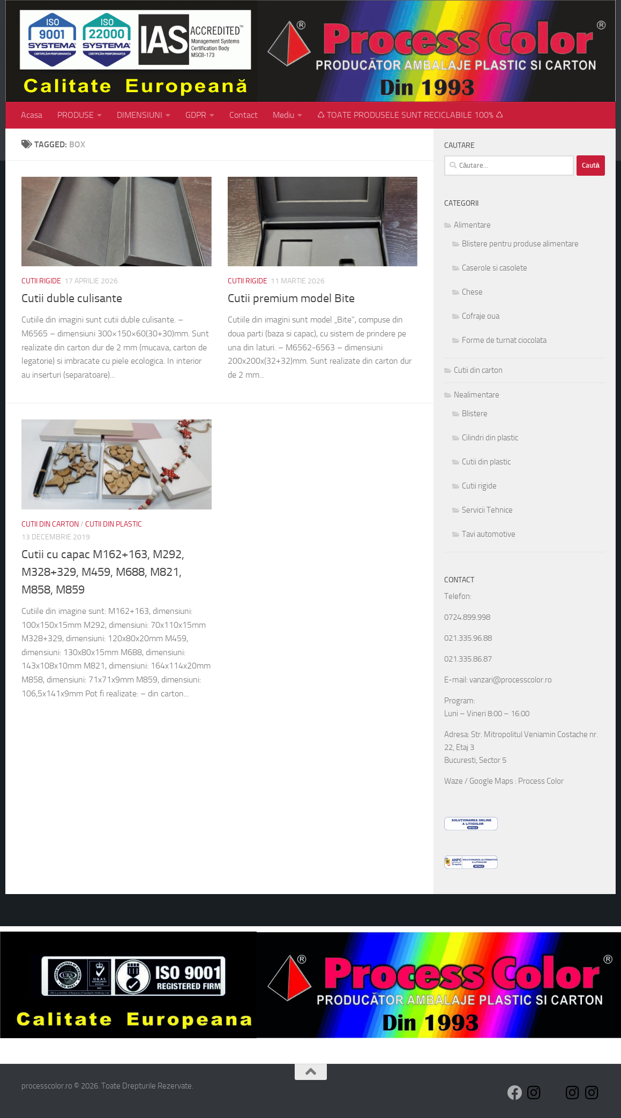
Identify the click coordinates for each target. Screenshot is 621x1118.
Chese (472, 292)
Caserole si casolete (494, 268)
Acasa (31, 115)
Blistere (475, 413)
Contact (243, 115)
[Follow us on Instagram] (534, 1092)
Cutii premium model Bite (291, 298)
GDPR (195, 115)
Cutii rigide (41, 281)
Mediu (283, 115)
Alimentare (472, 225)
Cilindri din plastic (490, 437)
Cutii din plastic (113, 524)
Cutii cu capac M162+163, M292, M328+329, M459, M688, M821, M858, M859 (102, 572)
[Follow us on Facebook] (514, 1092)
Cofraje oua (480, 316)
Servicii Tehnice (487, 510)
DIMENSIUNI (139, 115)
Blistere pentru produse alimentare (520, 244)
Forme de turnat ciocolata (504, 340)
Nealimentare (476, 395)
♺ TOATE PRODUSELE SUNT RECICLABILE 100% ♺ (410, 115)
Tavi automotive (488, 534)
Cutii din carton (50, 524)
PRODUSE (75, 115)
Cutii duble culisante (71, 298)
